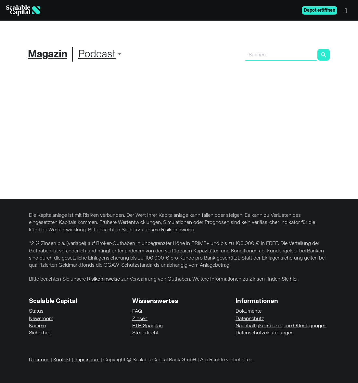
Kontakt (61, 360)
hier (294, 279)
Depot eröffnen (319, 10)
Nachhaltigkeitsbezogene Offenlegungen (281, 326)
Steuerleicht (145, 333)
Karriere (37, 326)
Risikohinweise (177, 230)
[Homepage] (23, 10)
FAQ (137, 311)
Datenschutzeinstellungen (265, 333)
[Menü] (347, 10)
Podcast (97, 54)
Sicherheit (40, 333)
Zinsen (139, 318)
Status (36, 311)
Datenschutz (250, 318)
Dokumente (249, 311)
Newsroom (41, 318)
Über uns (39, 360)
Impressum (86, 360)
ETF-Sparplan (147, 326)
